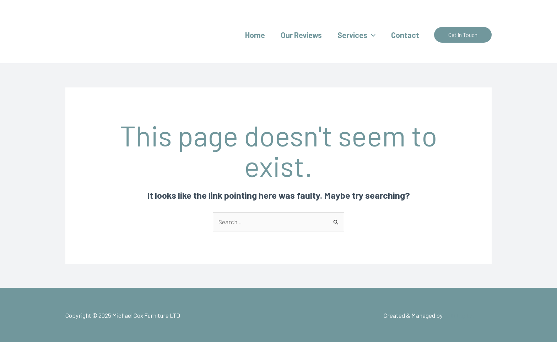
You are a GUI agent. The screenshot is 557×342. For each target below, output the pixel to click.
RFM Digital (459, 315)
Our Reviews (301, 34)
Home (255, 34)
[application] (371, 34)
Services (356, 34)
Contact (405, 34)
